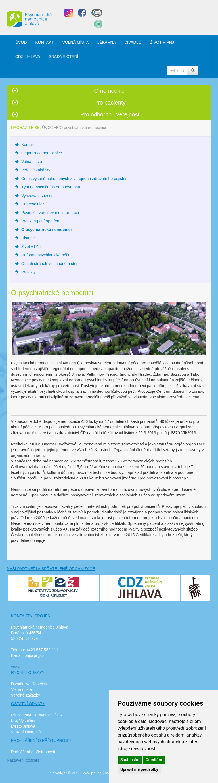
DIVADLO (132, 42)
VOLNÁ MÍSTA (75, 42)
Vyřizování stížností (38, 195)
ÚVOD (21, 42)
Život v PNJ (31, 246)
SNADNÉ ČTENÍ (63, 56)
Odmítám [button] (154, 759)
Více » (15, 667)
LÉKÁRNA (106, 42)
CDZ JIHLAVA (27, 56)
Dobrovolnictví (34, 204)
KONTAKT (44, 42)
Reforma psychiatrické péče (45, 255)
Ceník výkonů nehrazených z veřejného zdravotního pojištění (75, 178)
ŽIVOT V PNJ (162, 42)
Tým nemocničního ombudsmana (50, 187)
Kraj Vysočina (23, 720)
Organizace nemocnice (41, 153)
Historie (28, 238)
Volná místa (31, 161)
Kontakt (28, 144)
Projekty (28, 272)
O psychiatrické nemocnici (83, 127)
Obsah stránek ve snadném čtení (50, 263)
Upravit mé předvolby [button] (139, 769)
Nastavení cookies (23, 760)
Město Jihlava (23, 726)
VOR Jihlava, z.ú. (26, 732)
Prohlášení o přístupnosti (33, 752)
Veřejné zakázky (35, 170)
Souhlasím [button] (129, 759)
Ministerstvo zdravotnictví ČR (36, 715)
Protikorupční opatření (40, 221)
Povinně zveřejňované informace (50, 212)
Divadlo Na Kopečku (29, 684)
